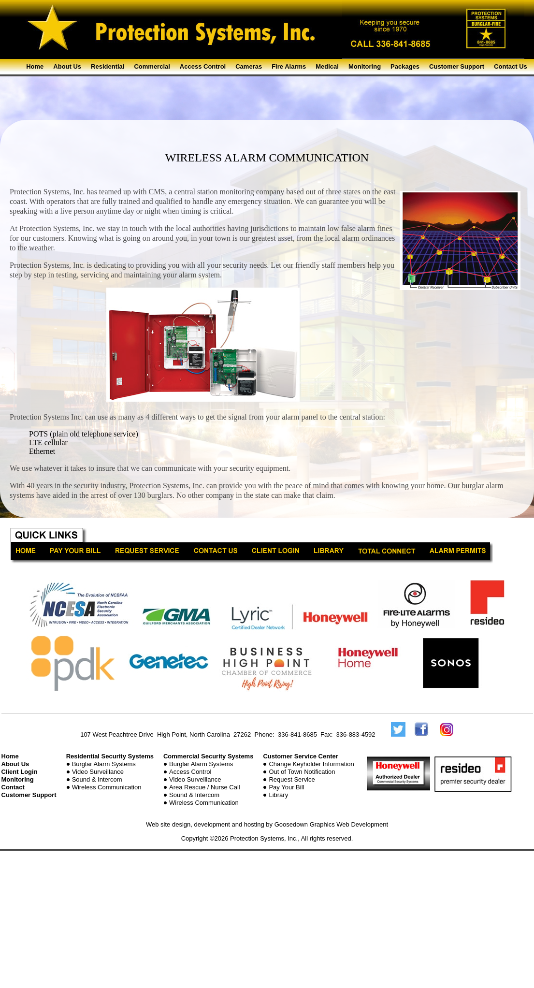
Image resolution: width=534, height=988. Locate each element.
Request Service (292, 779)
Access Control (203, 66)
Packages (404, 66)
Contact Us (510, 66)
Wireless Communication (107, 787)
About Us (67, 66)
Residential (107, 66)
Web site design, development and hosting (205, 824)
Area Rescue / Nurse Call (204, 787)
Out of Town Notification (302, 771)
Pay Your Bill (286, 787)
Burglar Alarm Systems (104, 764)
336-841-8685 (297, 734)
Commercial (152, 66)
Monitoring (364, 66)
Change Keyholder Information (311, 764)
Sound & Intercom (97, 779)
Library (278, 795)
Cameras (248, 66)
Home (34, 66)
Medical (327, 66)
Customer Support (456, 66)
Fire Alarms (289, 66)
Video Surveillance (98, 771)
